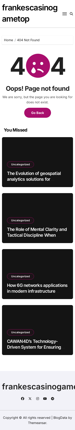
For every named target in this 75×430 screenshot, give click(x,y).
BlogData (60, 418)
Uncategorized (20, 164)
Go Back (37, 113)
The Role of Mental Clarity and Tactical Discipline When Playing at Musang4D (37, 235)
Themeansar (37, 423)
